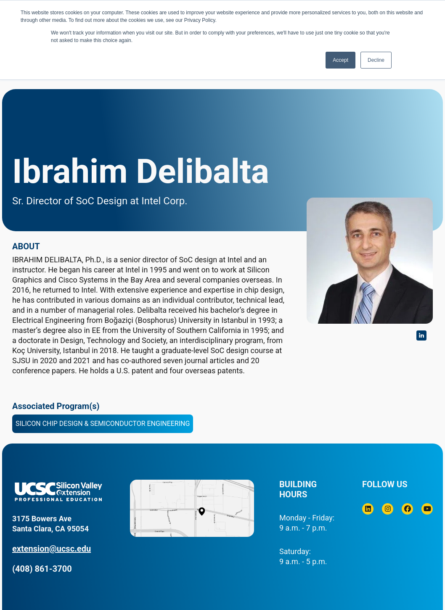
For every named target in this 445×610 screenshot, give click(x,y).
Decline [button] (376, 60)
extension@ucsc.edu (51, 549)
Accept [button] (340, 60)
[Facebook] (407, 509)
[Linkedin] (367, 509)
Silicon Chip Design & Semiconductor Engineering (103, 424)
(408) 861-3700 (42, 569)
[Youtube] (427, 509)
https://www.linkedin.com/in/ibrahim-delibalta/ (421, 335)
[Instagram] (387, 509)
